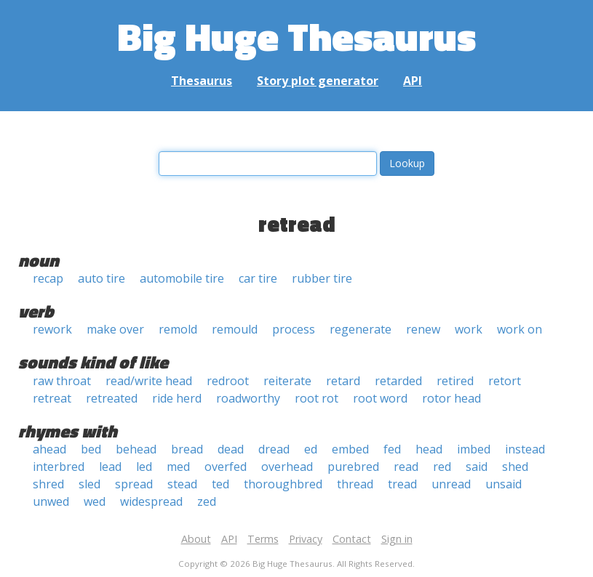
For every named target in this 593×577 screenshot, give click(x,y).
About (196, 539)
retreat (52, 398)
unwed (51, 501)
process (293, 329)
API (412, 81)
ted (220, 484)
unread (451, 484)
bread (187, 449)
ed (310, 449)
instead (525, 449)
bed (91, 449)
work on (519, 329)
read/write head (149, 381)
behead (136, 449)
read (406, 467)
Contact (352, 539)
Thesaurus (201, 81)
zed (206, 501)
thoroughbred (283, 484)
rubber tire (322, 278)
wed (95, 501)
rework (52, 329)
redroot (228, 381)
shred (48, 484)
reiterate (287, 381)
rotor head (451, 398)
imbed (473, 449)
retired (455, 381)
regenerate (360, 329)
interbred (58, 467)
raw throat (62, 381)
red (442, 467)
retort (504, 381)
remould (235, 329)
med (178, 467)
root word (380, 398)
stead (182, 484)
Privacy (305, 539)
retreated (112, 398)
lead (110, 467)
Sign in (397, 539)
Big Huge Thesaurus (296, 36)
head (428, 449)
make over (115, 329)
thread (355, 484)
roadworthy (248, 398)
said (476, 467)
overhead (287, 467)
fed (392, 449)
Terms (263, 539)
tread (402, 484)
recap (48, 278)
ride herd (177, 398)
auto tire (101, 278)
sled (89, 484)
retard (343, 381)
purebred (353, 467)
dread (274, 449)
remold (178, 329)
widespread (151, 501)
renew (423, 329)
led (144, 467)
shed (515, 467)
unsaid (503, 484)
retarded (398, 381)
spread (134, 484)
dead (231, 449)
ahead (49, 449)
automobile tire (182, 278)
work (468, 329)
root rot (316, 398)
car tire (258, 278)
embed (350, 449)
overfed (225, 467)
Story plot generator (317, 81)
